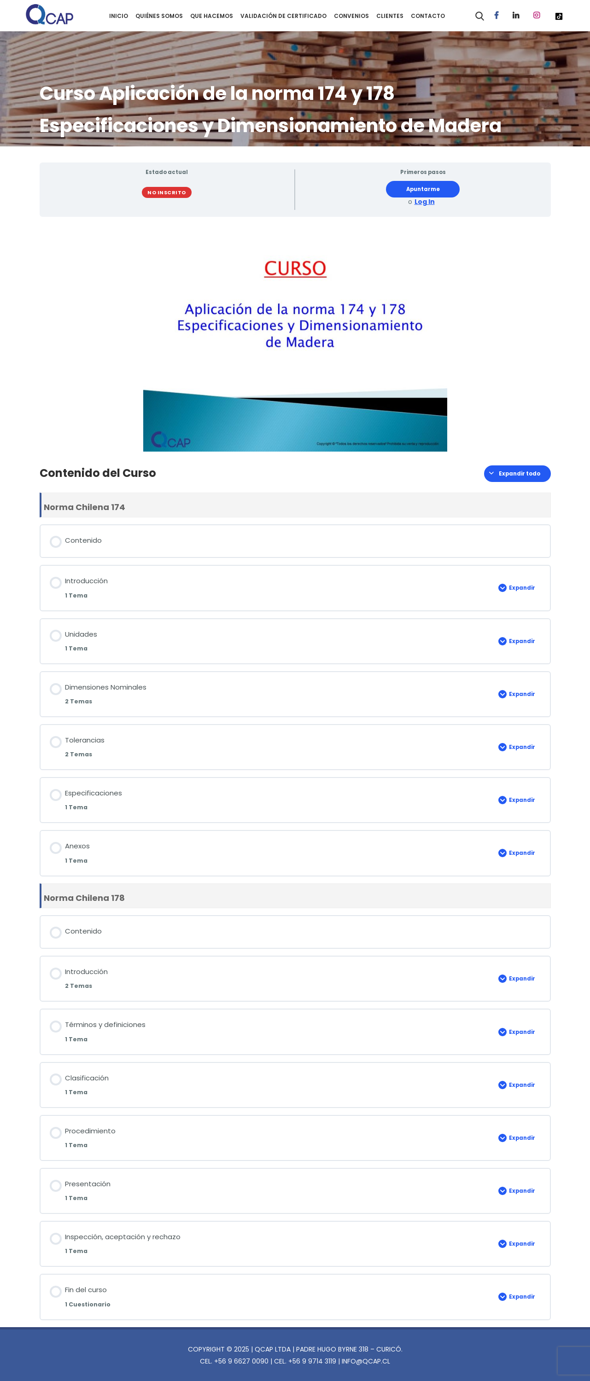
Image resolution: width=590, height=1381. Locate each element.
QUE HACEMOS (211, 16)
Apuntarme (423, 189)
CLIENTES (389, 16)
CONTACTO (428, 16)
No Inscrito (166, 192)
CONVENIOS (351, 16)
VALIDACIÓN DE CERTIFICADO (283, 16)
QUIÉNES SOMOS (159, 16)
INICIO (118, 16)
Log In (425, 201)
